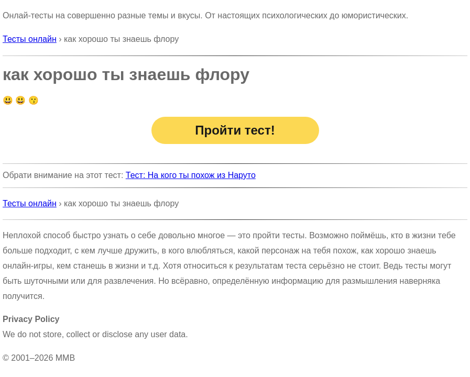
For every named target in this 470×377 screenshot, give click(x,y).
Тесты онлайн (30, 39)
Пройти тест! (235, 130)
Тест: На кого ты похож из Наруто (191, 175)
